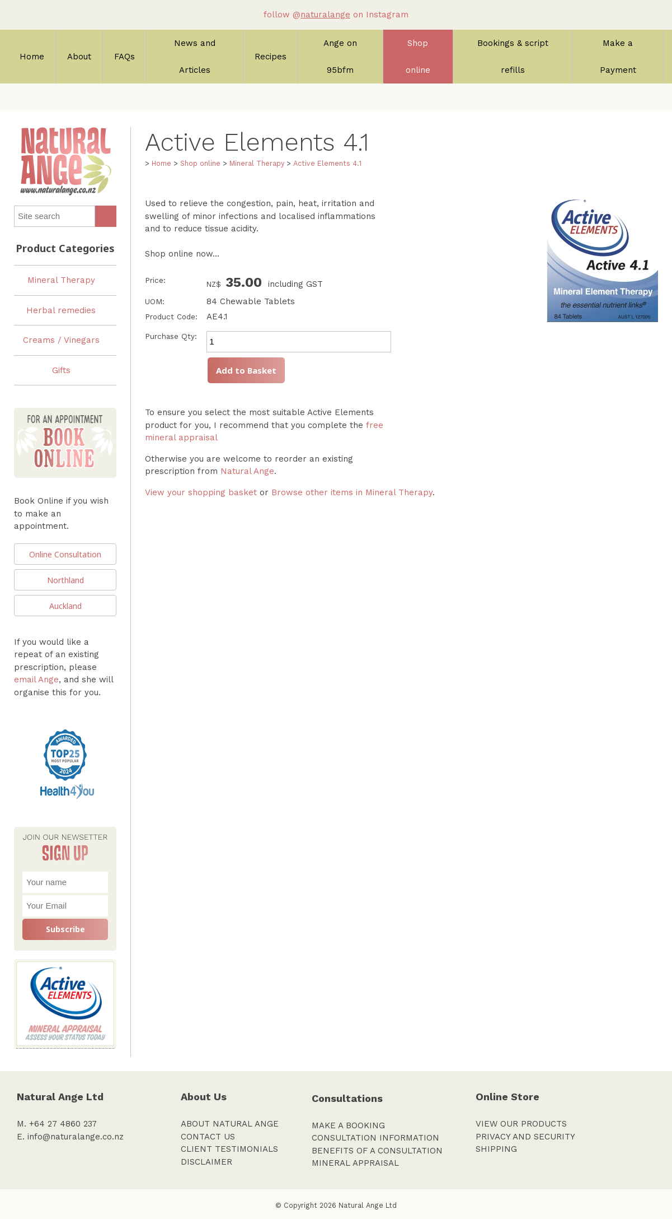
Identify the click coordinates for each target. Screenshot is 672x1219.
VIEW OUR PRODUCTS (521, 1124)
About (79, 57)
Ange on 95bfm (340, 56)
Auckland (65, 606)
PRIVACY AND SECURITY (525, 1137)
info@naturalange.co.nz (75, 1137)
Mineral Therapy (61, 280)
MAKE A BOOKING (348, 1125)
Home (32, 57)
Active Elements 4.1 (327, 163)
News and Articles (194, 56)
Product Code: (171, 316)
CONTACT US (208, 1137)
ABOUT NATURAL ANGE (230, 1124)
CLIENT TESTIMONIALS (229, 1149)
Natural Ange (247, 471)
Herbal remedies (61, 310)
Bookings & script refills (512, 56)
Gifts (61, 370)
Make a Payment (618, 56)
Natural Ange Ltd (368, 1205)
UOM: (155, 301)
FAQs (124, 57)
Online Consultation (65, 554)
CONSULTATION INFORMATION (375, 1138)
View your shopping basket (201, 492)
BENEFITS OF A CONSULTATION (377, 1151)
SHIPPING (496, 1149)
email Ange (36, 679)
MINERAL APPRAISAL (355, 1163)
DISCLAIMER (206, 1162)
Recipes (270, 57)
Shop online (418, 56)
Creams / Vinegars (61, 340)
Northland (65, 580)
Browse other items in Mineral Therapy (352, 492)
